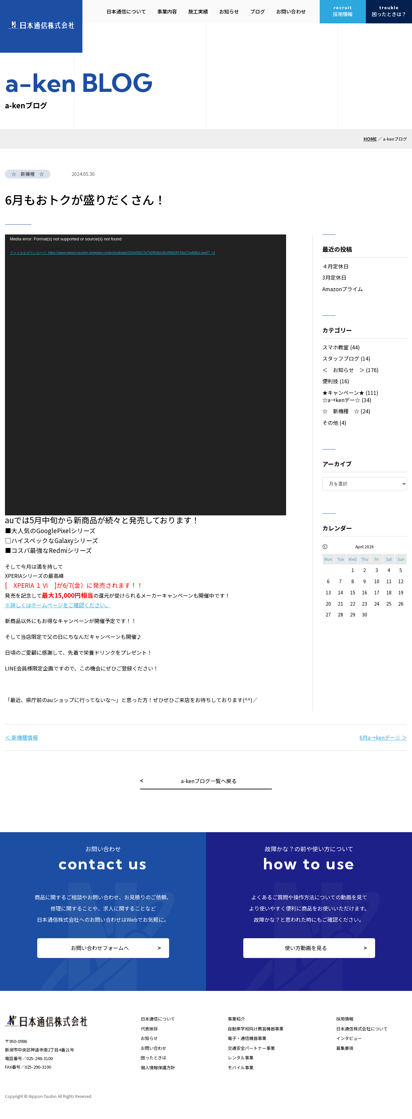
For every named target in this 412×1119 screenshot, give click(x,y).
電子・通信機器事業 (247, 1038)
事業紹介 (236, 1019)
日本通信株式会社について (362, 1028)
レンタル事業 (240, 1057)
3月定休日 (334, 277)
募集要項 (344, 1048)
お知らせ (149, 1038)
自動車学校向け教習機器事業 (255, 1028)
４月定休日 (335, 266)
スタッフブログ (340, 358)
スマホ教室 (335, 347)
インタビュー (349, 1038)
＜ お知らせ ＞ (343, 370)
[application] (145, 374)
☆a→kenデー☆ (341, 400)
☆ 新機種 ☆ (340, 411)
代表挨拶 (149, 1028)
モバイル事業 (240, 1067)
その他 (330, 422)
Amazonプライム (342, 289)
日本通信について (158, 1019)
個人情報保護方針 (158, 1067)
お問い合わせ (153, 1048)
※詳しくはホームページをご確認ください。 (57, 605)
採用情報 (344, 1019)
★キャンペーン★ (343, 392)
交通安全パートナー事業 (251, 1048)
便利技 (330, 381)
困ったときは (153, 1057)
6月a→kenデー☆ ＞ (383, 737)
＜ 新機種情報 (21, 737)
